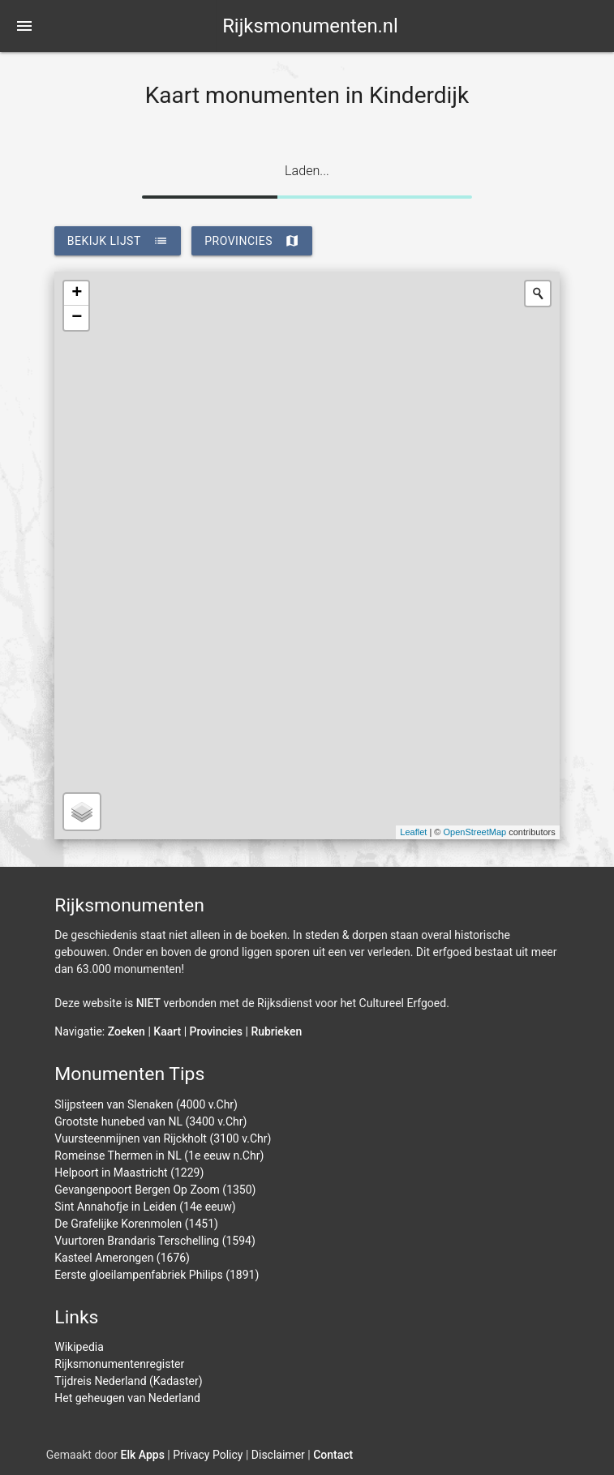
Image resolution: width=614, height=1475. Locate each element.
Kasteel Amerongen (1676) (122, 1257)
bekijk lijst (117, 240)
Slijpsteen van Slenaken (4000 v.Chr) (146, 1104)
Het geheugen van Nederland (127, 1397)
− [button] (76, 318)
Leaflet (413, 832)
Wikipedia (79, 1346)
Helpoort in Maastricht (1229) (129, 1172)
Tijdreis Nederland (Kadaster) (128, 1380)
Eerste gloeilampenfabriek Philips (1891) (156, 1274)
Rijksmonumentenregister (119, 1363)
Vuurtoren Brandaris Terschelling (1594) (154, 1240)
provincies (251, 240)
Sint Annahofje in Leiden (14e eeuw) (144, 1206)
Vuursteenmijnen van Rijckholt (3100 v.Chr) (162, 1138)
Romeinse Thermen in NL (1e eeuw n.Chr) (159, 1155)
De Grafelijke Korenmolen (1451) (136, 1223)
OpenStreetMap (475, 832)
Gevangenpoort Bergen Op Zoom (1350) (154, 1189)
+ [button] (76, 293)
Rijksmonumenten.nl (310, 26)
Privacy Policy (208, 1454)
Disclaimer (278, 1454)
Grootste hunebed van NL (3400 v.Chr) (150, 1121)
